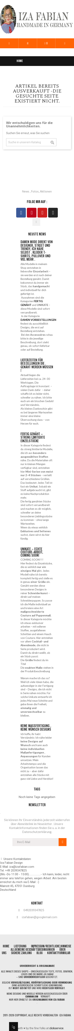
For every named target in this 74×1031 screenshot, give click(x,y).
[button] (28, 43)
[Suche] (31, 142)
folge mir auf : (37, 201)
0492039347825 (33, 910)
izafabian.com (31, 996)
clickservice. (56, 1028)
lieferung (20, 946)
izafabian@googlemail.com (39, 917)
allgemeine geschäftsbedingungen (33, 950)
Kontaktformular (58, 953)
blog (40, 953)
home (6, 946)
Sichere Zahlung (21, 953)
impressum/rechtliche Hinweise (51, 946)
